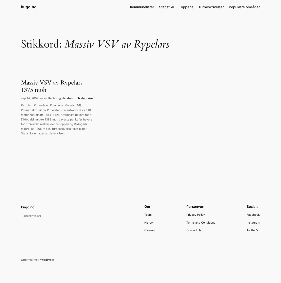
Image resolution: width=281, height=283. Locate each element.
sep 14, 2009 (30, 98)
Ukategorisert (86, 98)
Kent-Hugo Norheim (61, 98)
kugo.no (29, 6)
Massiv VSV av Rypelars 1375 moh (51, 86)
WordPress (47, 259)
